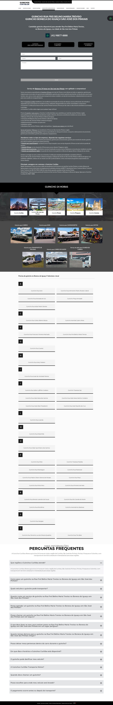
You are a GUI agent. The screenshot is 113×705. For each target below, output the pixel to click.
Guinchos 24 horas (46, 92)
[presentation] (56, 74)
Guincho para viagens (58, 126)
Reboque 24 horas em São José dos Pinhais (50, 89)
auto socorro (35, 113)
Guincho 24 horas (26, 147)
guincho (28, 113)
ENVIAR (56, 80)
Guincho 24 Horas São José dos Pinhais (31, 132)
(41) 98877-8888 (90, 2)
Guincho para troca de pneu (29, 149)
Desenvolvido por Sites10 (69, 703)
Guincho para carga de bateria (30, 143)
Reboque (34, 130)
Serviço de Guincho (26, 130)
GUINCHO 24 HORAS (56, 186)
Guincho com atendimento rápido (31, 151)
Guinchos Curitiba (30, 101)
